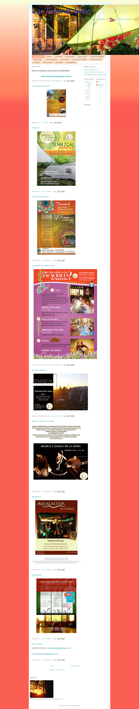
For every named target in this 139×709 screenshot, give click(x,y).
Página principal (38, 56)
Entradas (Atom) (60, 669)
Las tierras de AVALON (101, 85)
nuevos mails (37, 644)
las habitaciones (71, 62)
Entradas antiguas (75, 666)
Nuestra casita (37, 59)
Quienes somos (82, 56)
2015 (87, 90)
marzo (88, 83)
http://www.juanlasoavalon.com (91, 69)
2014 (87, 92)
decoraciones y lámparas (79, 59)
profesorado (36, 575)
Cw (99, 81)
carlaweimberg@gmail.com (45, 654)
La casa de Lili (65, 59)
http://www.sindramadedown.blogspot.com (94, 72)
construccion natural (51, 59)
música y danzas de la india (43, 421)
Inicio (52, 666)
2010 (87, 99)
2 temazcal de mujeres (41, 86)
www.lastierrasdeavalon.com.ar (56, 76)
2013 (87, 94)
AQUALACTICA (52, 558)
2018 (87, 81)
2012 (87, 96)
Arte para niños (47, 62)
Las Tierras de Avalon (62, 558)
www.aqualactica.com (62, 561)
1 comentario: (45, 122)
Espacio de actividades (97, 56)
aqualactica (36, 496)
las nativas (36, 62)
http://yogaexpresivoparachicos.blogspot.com (95, 74)
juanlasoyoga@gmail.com (59, 648)
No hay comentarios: (56, 80)
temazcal (35, 128)
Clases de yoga (70, 56)
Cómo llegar (58, 56)
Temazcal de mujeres (40, 197)
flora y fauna (59, 62)
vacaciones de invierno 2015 (43, 266)
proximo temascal (39, 370)
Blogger (78, 705)
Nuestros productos (96, 59)
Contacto (49, 56)
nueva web (36, 66)
